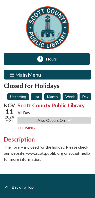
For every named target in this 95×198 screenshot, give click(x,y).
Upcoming (18, 96)
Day (85, 96)
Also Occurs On (54, 120)
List (37, 96)
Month (52, 96)
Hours (53, 59)
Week (70, 96)
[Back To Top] (47, 187)
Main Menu (25, 74)
